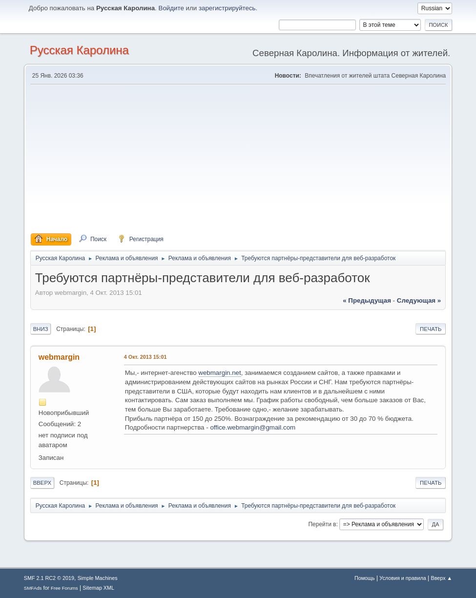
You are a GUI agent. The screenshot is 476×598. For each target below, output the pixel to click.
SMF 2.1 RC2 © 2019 (49, 578)
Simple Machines (98, 578)
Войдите (171, 8)
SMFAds (33, 588)
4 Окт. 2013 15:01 (145, 357)
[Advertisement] (238, 159)
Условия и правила (402, 578)
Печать (430, 329)
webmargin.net (219, 372)
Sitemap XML (98, 588)
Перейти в (322, 524)
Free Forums (64, 588)
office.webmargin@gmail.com (252, 427)
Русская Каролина (79, 50)
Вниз (40, 329)
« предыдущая (367, 300)
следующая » (419, 300)
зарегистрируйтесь (227, 8)
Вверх (42, 483)
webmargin (59, 357)
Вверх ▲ (442, 578)
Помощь (364, 578)
